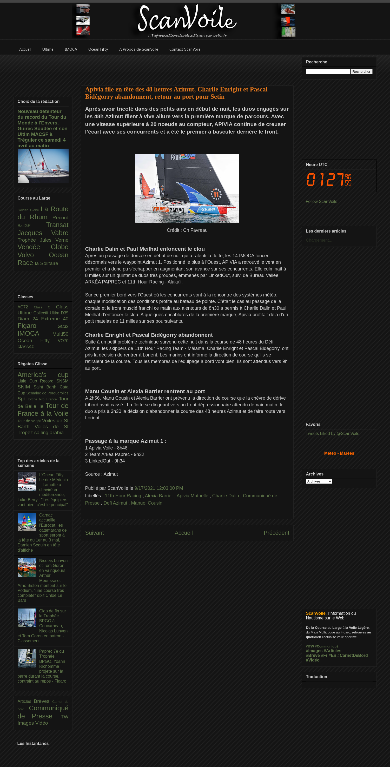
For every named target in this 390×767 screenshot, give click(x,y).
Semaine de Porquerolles (48, 393)
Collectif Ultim (47, 313)
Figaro (38, 325)
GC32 (63, 326)
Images (26, 723)
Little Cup (29, 381)
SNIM (26, 386)
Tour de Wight (30, 421)
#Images (314, 651)
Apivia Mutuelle (193, 495)
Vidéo (41, 723)
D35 (64, 313)
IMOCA (35, 333)
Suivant (94, 533)
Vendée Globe (43, 246)
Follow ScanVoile (322, 201)
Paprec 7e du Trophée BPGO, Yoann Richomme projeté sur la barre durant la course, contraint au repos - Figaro (42, 666)
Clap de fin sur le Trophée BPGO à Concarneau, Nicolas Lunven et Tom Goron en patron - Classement (43, 626)
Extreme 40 (54, 318)
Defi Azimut (116, 503)
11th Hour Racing (124, 495)
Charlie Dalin (226, 495)
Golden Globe (29, 210)
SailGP (32, 225)
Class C (45, 307)
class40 (26, 346)
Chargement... (319, 240)
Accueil (184, 533)
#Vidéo (313, 660)
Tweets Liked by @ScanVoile (333, 433)
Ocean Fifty (38, 340)
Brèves (43, 701)
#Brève (313, 655)
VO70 (63, 341)
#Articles (332, 651)
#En (332, 655)
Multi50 (60, 334)
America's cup (43, 374)
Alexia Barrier (159, 495)
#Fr (324, 655)
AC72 (26, 307)
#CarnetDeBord (352, 655)
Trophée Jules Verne (43, 240)
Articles (26, 701)
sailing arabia (49, 432)
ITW (63, 716)
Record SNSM (54, 381)
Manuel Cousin (146, 503)
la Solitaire (46, 263)
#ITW (310, 646)
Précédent (276, 533)
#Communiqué (326, 646)
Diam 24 (29, 318)
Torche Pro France (43, 399)
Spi (22, 398)
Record (60, 217)
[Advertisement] (187, 67)
